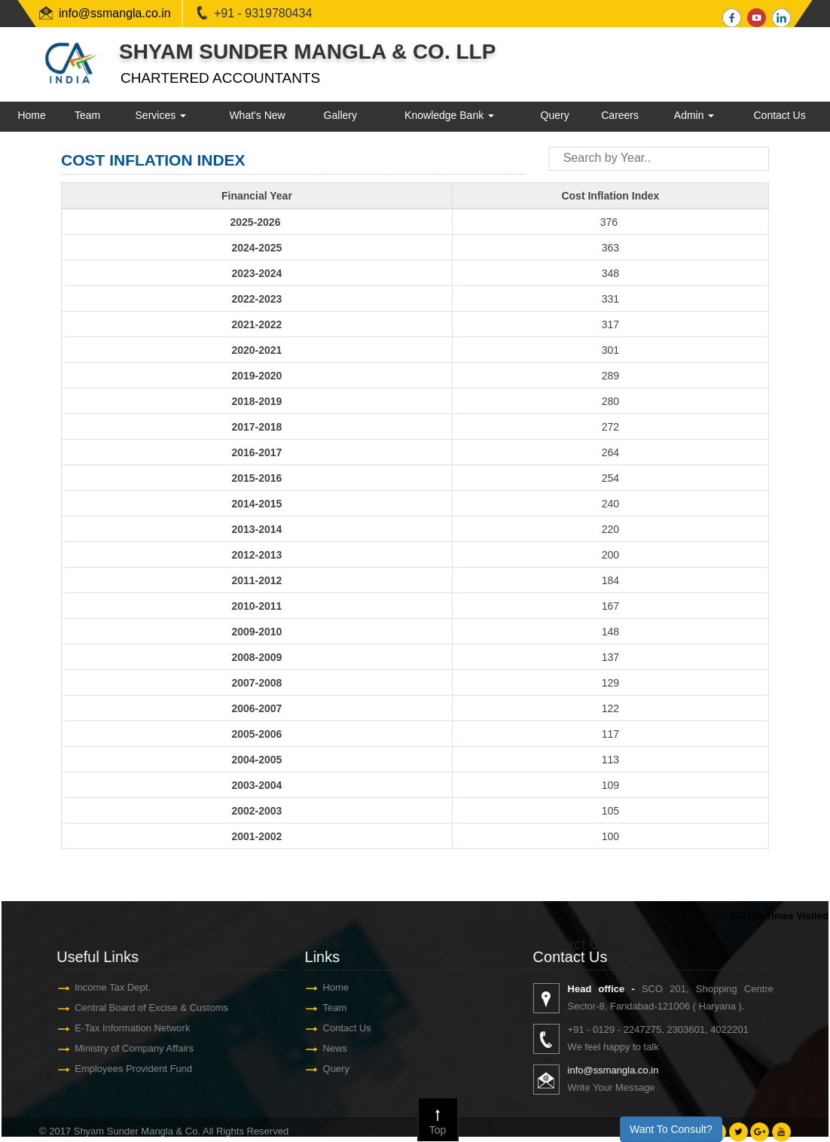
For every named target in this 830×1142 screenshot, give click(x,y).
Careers (620, 115)
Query (555, 115)
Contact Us (779, 115)
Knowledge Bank (449, 115)
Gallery (340, 115)
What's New (257, 115)
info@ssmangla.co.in (115, 13)
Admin (694, 115)
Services (161, 115)
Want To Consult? (671, 1129)
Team (87, 115)
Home (31, 115)
